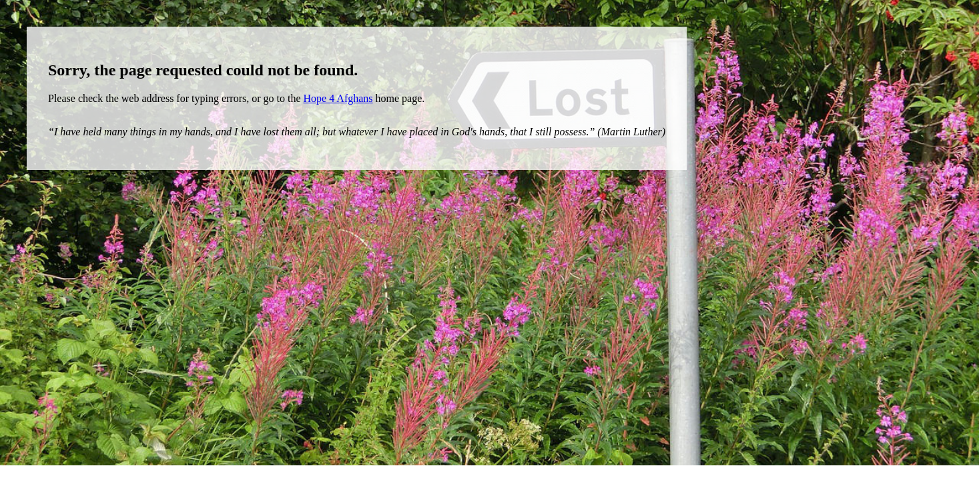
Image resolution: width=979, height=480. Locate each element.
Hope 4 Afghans (338, 98)
